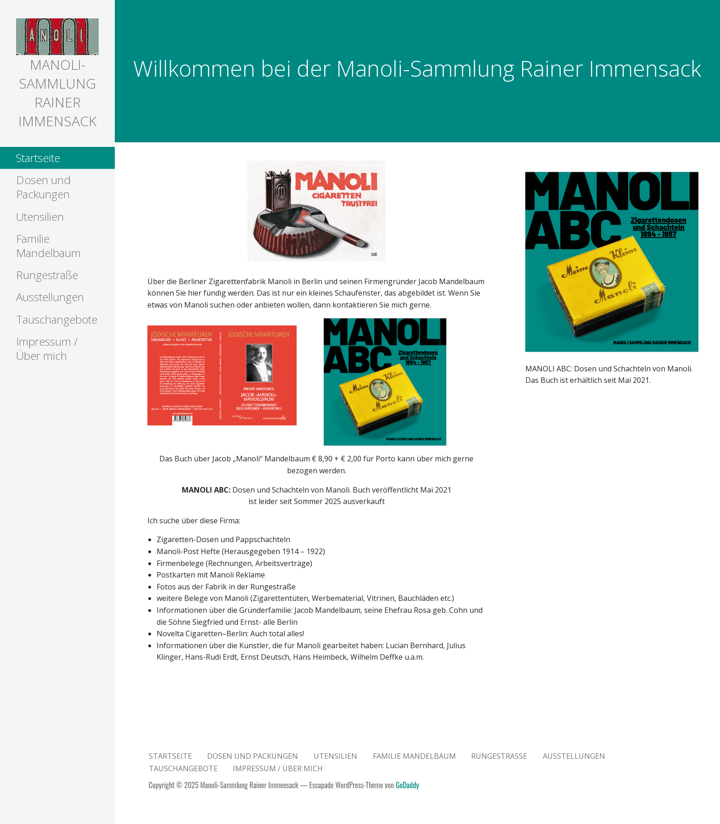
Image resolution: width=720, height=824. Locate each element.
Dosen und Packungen (43, 187)
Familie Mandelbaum (48, 245)
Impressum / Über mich (47, 348)
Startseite (38, 157)
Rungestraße (47, 274)
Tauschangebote (56, 319)
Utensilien (40, 216)
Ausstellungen (50, 296)
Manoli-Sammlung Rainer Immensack (57, 92)
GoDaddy (407, 784)
